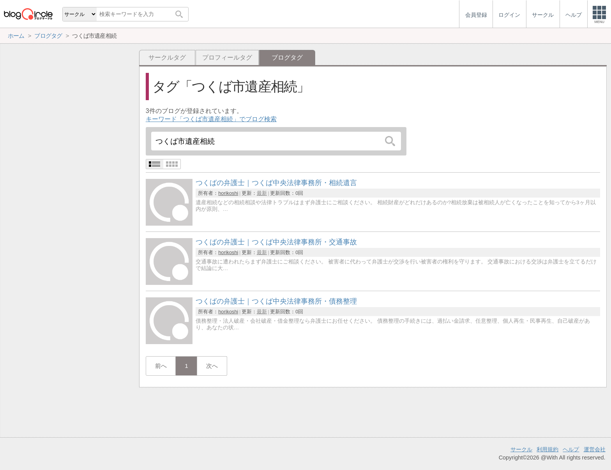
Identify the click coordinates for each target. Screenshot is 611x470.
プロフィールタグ (227, 57)
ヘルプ (571, 449)
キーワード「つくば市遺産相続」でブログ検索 (211, 119)
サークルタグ (167, 57)
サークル (521, 449)
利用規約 (547, 449)
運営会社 (595, 449)
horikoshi (228, 193)
